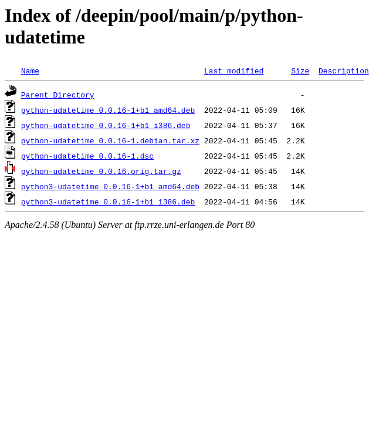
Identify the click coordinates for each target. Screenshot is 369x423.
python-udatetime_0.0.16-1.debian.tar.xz (110, 140)
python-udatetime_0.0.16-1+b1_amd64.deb (108, 110)
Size (300, 70)
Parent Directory (57, 94)
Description (344, 70)
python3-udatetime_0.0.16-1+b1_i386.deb (108, 201)
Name (30, 70)
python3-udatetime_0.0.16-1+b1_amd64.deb (110, 186)
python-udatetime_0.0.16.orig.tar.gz (101, 171)
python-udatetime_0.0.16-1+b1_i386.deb (106, 125)
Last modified (233, 70)
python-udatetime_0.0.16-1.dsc (87, 155)
